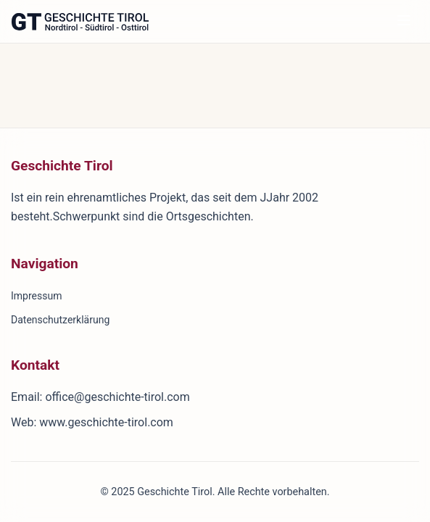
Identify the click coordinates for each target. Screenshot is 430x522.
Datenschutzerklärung (60, 320)
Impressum (36, 296)
